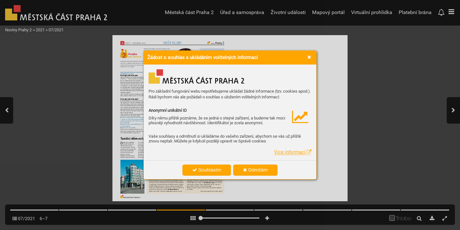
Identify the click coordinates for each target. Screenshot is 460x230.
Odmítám (255, 170)
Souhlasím (206, 170)
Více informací (292, 152)
